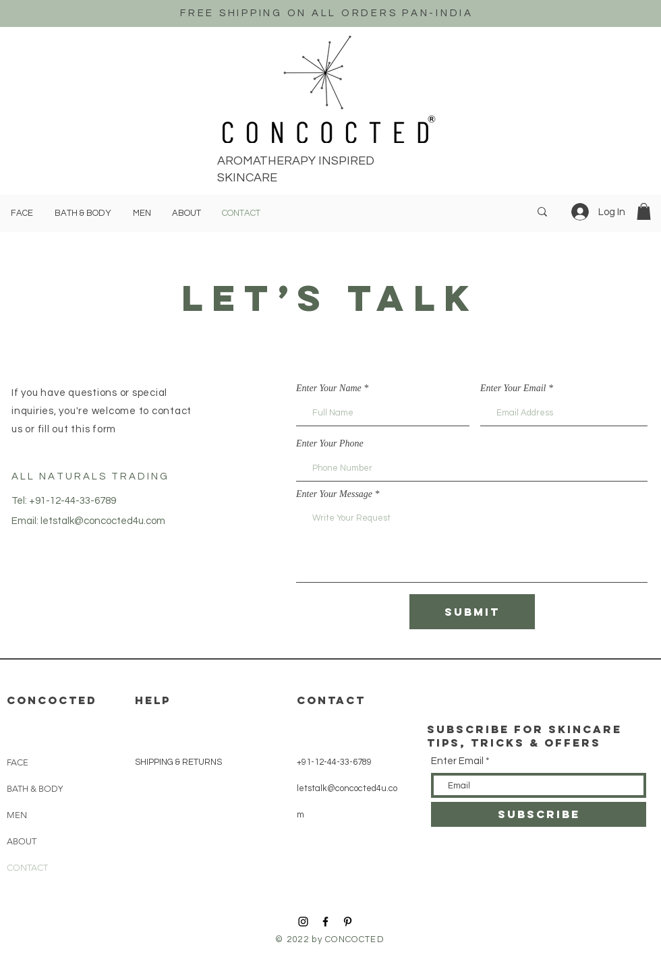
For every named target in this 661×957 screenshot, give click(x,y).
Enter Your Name (329, 388)
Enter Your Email (513, 388)
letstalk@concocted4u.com (102, 521)
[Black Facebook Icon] (325, 921)
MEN (17, 815)
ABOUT (21, 841)
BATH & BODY (35, 789)
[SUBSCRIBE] (538, 814)
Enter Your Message (334, 494)
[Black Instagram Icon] (303, 921)
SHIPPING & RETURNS (178, 762)
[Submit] (472, 611)
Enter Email (457, 761)
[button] (644, 211)
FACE (17, 762)
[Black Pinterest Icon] (347, 921)
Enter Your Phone (330, 443)
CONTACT (27, 868)
